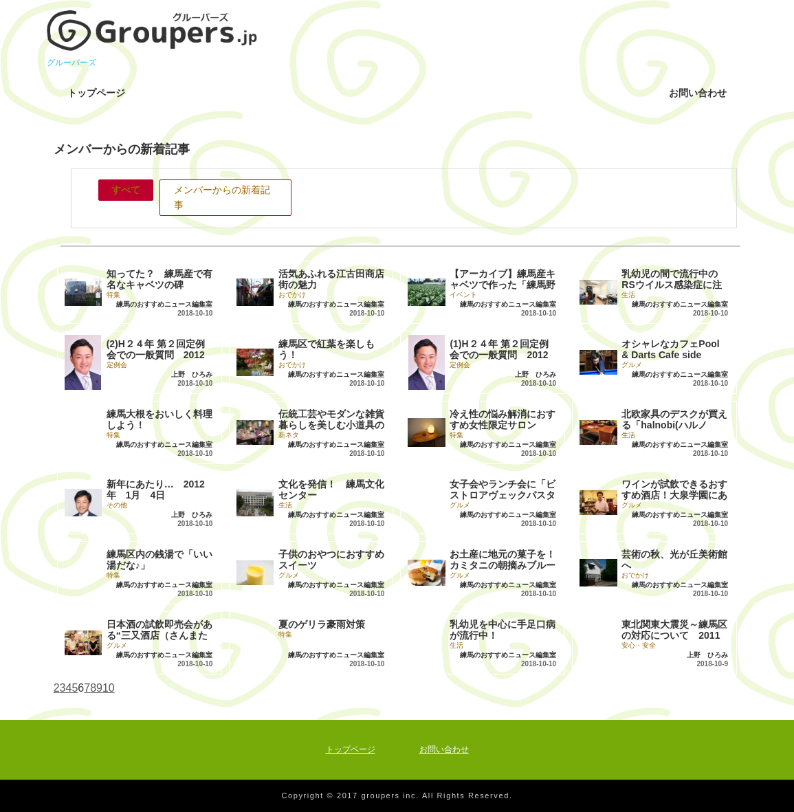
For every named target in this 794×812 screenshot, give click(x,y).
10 (108, 688)
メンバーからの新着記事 (222, 197)
